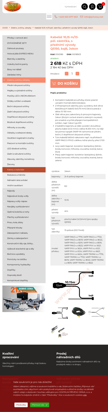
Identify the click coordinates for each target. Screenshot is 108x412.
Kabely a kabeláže (15, 170)
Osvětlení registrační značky (20, 138)
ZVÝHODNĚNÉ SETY (17, 43)
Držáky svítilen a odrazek (19, 101)
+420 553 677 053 (68, 17)
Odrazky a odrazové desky (19, 133)
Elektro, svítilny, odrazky (21, 28)
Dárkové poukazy (15, 48)
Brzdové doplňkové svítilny (20, 122)
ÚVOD (5, 28)
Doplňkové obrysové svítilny (20, 117)
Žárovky (11, 164)
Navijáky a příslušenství (18, 206)
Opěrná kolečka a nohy (18, 212)
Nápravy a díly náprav (17, 201)
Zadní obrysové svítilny (18, 112)
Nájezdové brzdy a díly (18, 196)
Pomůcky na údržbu (17, 259)
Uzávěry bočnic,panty (17, 64)
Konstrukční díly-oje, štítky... (20, 243)
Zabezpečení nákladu (17, 233)
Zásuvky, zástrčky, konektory (20, 159)
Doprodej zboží (14, 275)
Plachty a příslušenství (18, 217)
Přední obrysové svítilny (18, 85)
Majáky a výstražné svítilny (19, 90)
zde (85, 395)
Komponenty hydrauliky (18, 264)
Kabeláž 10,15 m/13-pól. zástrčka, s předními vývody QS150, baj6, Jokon (64, 28)
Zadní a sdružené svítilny (19, 154)
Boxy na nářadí (14, 69)
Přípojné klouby (14, 228)
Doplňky (11, 270)
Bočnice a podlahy (16, 254)
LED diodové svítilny (17, 148)
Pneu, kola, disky (15, 222)
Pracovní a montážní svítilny (20, 143)
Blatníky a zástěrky (16, 59)
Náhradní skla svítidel (17, 180)
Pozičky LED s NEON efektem (21, 96)
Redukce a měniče (16, 175)
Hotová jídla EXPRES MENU (20, 54)
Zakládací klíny (14, 75)
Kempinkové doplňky (17, 280)
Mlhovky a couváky (16, 127)
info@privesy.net (93, 17)
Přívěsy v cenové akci (17, 38)
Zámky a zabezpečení (17, 238)
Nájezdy (11, 191)
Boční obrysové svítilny (18, 106)
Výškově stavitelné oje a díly (20, 249)
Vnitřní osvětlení (15, 185)
